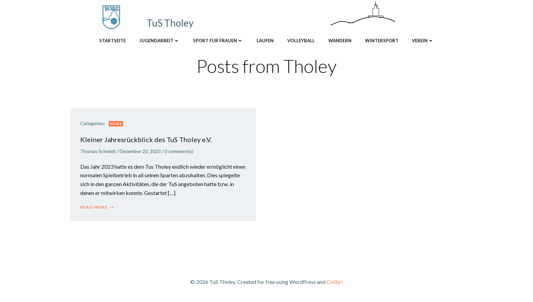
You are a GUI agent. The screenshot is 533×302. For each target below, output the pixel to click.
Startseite (112, 40)
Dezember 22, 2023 (140, 151)
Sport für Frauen (218, 40)
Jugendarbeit (159, 40)
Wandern (339, 40)
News (116, 123)
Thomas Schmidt (98, 151)
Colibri (334, 281)
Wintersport (381, 40)
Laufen (265, 40)
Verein (423, 40)
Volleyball (301, 40)
